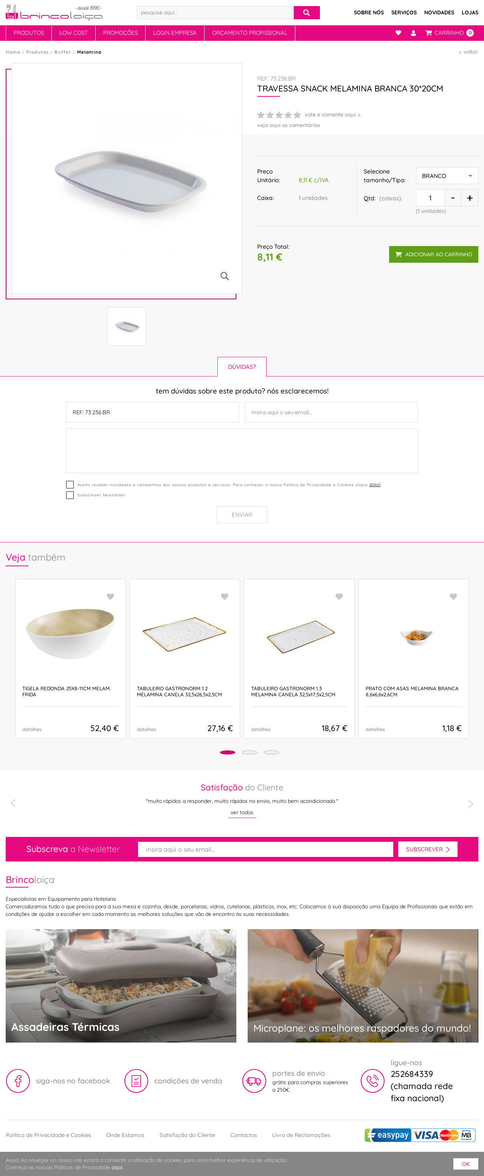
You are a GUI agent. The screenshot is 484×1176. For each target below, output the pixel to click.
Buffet (62, 52)
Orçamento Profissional (249, 32)
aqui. (118, 1167)
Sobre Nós (369, 12)
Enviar (242, 514)
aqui (374, 484)
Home (13, 52)
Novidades (439, 12)
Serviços (404, 12)
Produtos (29, 32)
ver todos (242, 812)
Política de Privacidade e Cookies (48, 1135)
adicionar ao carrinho (433, 251)
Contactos (243, 1135)
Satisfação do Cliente (187, 1135)
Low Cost (73, 32)
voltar (471, 51)
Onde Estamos (125, 1135)
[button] (216, 754)
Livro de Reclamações (301, 1135)
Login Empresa (175, 32)
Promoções (120, 32)
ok (466, 1164)
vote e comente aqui (330, 114)
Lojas (470, 12)
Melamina (89, 52)
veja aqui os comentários (288, 125)
